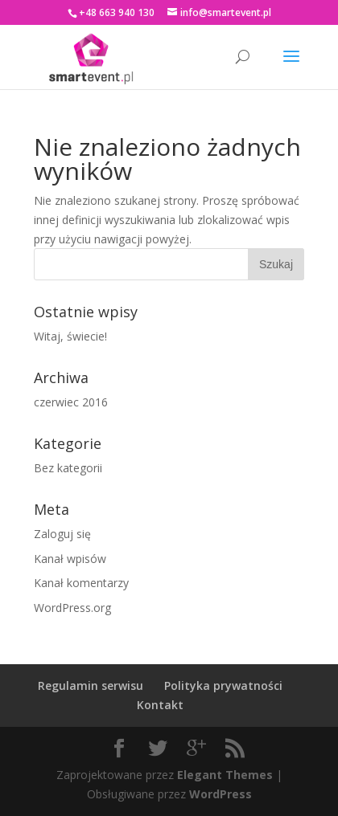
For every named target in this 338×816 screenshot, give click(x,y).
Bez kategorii (68, 467)
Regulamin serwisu (90, 685)
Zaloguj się (62, 533)
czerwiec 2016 (71, 402)
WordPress (220, 794)
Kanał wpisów (70, 558)
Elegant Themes (225, 774)
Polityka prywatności (223, 685)
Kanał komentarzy (81, 582)
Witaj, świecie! (70, 336)
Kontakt (160, 704)
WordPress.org (72, 607)
